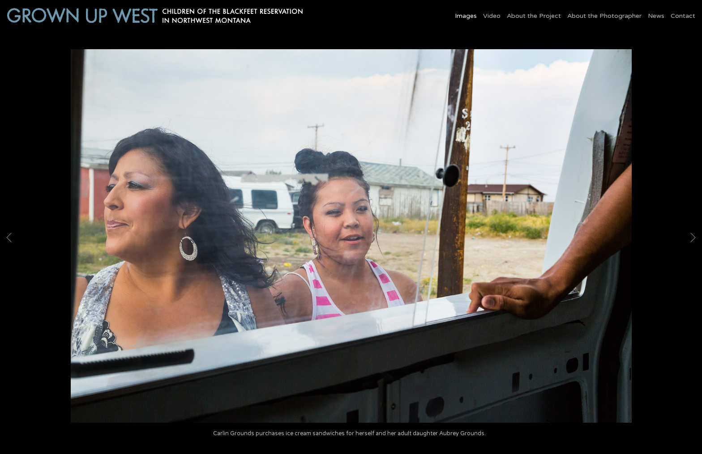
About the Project (534, 16)
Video (492, 16)
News (656, 16)
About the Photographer (604, 16)
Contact (683, 16)
